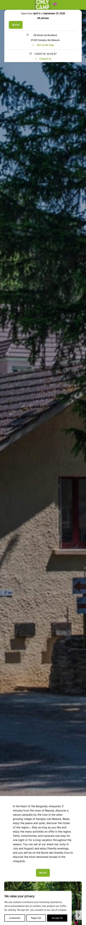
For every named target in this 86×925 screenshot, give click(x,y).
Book (15, 24)
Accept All (57, 918)
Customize (14, 918)
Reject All (36, 918)
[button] (55, 5)
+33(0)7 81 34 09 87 (45, 53)
